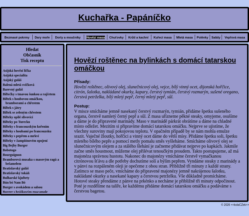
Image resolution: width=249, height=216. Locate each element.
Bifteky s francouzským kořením (27, 126)
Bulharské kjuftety (17, 178)
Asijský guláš (14, 80)
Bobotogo (11, 150)
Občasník (32, 55)
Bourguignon (13, 155)
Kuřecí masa (163, 37)
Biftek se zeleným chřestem (23, 112)
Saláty (215, 37)
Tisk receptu (32, 60)
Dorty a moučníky (68, 37)
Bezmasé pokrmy (17, 37)
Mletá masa (184, 37)
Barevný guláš (14, 89)
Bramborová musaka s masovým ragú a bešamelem (32, 162)
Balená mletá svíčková (20, 85)
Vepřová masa (235, 37)
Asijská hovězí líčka (18, 71)
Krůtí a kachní (138, 37)
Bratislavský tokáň (17, 173)
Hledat (32, 49)
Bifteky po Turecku (18, 122)
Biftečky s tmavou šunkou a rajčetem (30, 94)
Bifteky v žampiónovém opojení (27, 141)
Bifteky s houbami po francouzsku (28, 131)
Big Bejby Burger (17, 145)
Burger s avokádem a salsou (24, 187)
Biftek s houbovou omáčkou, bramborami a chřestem (24, 101)
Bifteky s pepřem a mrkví (22, 136)
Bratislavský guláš (17, 168)
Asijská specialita (16, 75)
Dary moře (42, 37)
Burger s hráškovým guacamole (27, 192)
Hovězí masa (95, 37)
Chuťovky (116, 37)
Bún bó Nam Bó (15, 182)
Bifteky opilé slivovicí (19, 117)
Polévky (202, 37)
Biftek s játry (13, 108)
